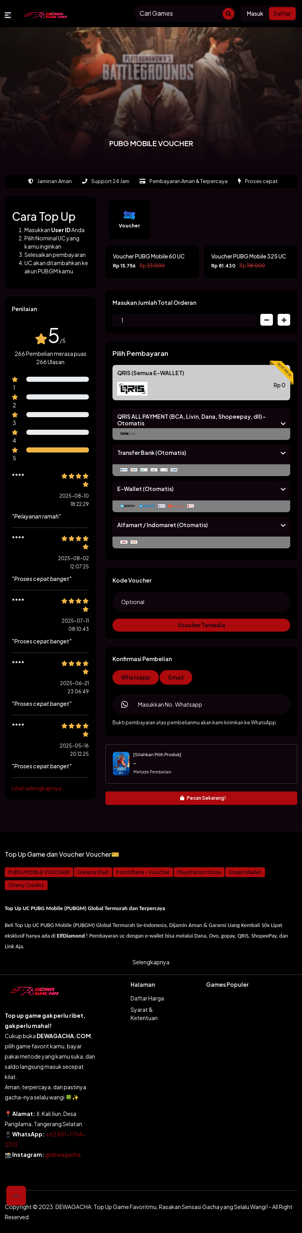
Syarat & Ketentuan (144, 1013)
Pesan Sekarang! (203, 798)
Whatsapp (135, 677)
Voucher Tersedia (201, 624)
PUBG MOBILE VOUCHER (39, 872)
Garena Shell (93, 872)
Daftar (282, 13)
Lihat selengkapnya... (39, 787)
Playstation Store (199, 872)
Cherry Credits (26, 885)
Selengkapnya (151, 962)
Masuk (255, 13)
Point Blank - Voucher (142, 872)
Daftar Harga (147, 998)
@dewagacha (63, 1154)
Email (176, 677)
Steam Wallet (245, 872)
